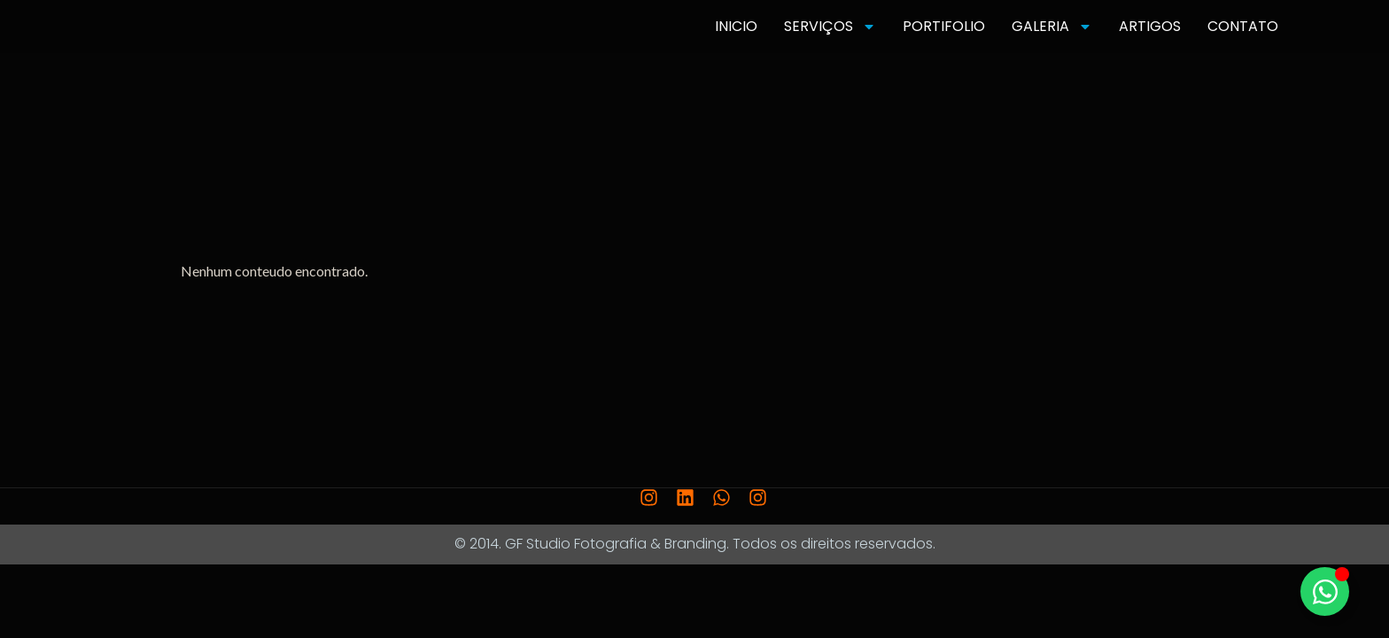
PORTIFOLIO (944, 26)
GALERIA (1052, 26)
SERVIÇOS (830, 26)
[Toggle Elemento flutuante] (1324, 591)
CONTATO (1242, 26)
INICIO (736, 26)
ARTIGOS (1150, 26)
